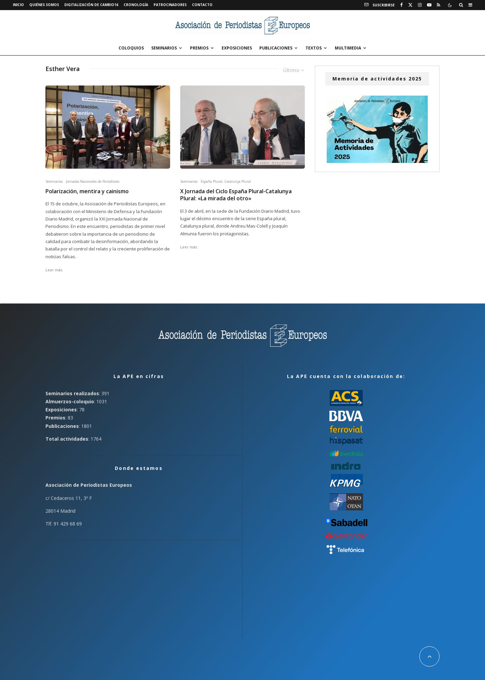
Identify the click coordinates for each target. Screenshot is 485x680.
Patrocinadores (170, 4)
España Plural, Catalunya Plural (226, 181)
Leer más (53, 269)
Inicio (18, 4)
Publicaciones (275, 48)
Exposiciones (237, 48)
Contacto (202, 4)
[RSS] (438, 5)
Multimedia (348, 48)
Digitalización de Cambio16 (91, 4)
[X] (410, 5)
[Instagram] (419, 5)
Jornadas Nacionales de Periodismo (92, 181)
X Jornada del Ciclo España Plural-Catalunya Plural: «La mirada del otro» (236, 195)
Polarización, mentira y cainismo (87, 191)
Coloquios (131, 48)
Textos (313, 48)
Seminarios (164, 48)
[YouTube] (429, 5)
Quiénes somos (44, 4)
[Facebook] (401, 5)
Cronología (136, 4)
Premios (199, 48)
